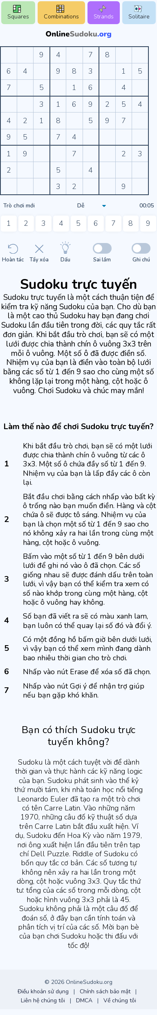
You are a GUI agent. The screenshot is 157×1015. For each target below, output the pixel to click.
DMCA (84, 1000)
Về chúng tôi (119, 1000)
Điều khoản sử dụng (43, 991)
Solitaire (139, 12)
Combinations (61, 12)
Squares (18, 12)
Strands (104, 12)
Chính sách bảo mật (105, 991)
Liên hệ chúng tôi (43, 1000)
